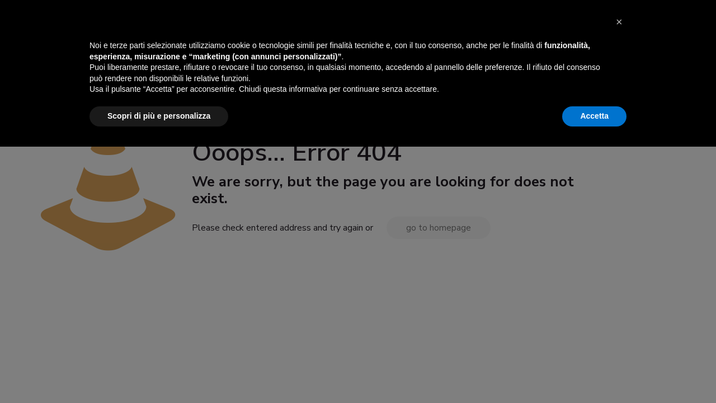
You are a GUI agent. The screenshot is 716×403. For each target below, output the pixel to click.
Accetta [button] (594, 372)
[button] (621, 283)
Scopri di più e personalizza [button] (158, 372)
